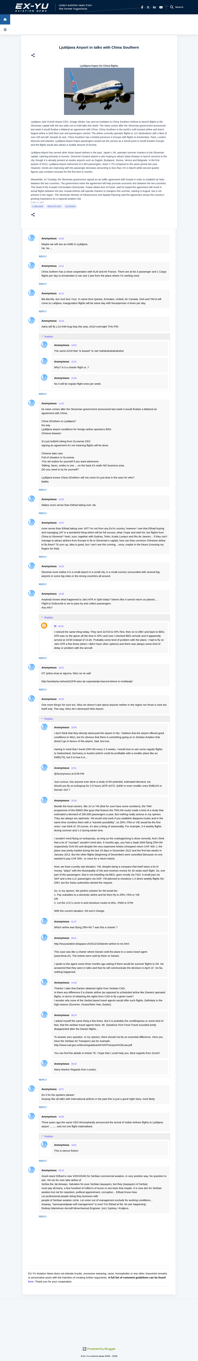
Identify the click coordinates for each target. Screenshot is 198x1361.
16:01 (73, 1145)
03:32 (61, 1170)
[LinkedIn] (154, 7)
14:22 (61, 566)
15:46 (61, 594)
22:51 (73, 768)
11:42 (61, 403)
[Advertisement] (99, 1321)
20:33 (60, 626)
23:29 (73, 800)
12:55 (61, 499)
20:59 (73, 727)
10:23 (61, 321)
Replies (48, 336)
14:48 (73, 983)
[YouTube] (161, 7)
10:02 (61, 238)
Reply (43, 256)
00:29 (73, 1015)
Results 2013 (54, 206)
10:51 (73, 362)
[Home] (5, 19)
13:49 (73, 378)
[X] (148, 7)
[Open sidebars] (5, 29)
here (31, 1281)
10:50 (73, 345)
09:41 (73, 938)
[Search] (171, 7)
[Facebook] (142, 7)
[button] (33, 55)
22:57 (61, 1089)
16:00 (61, 1117)
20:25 (61, 699)
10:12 (61, 266)
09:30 (73, 1064)
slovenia (70, 206)
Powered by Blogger (99, 1349)
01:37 (73, 922)
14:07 (61, 523)
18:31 (61, 668)
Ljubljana (37, 206)
